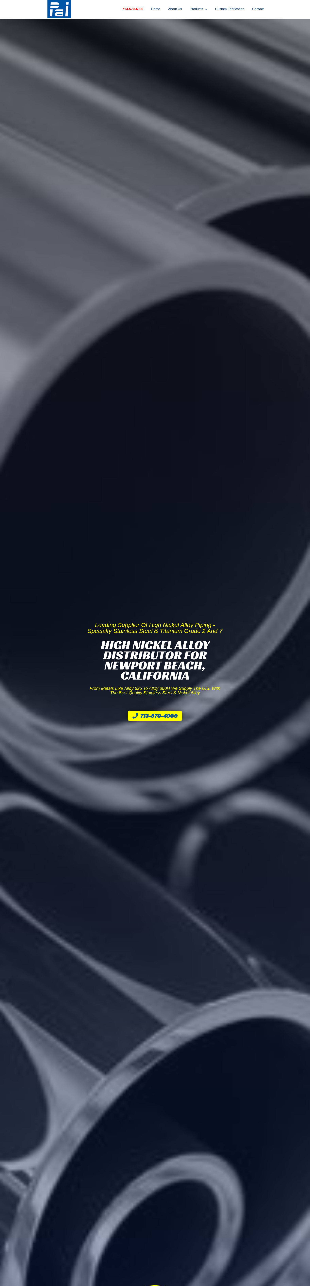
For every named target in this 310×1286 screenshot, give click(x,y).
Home (155, 9)
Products (198, 9)
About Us (175, 9)
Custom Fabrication (229, 9)
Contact (258, 9)
